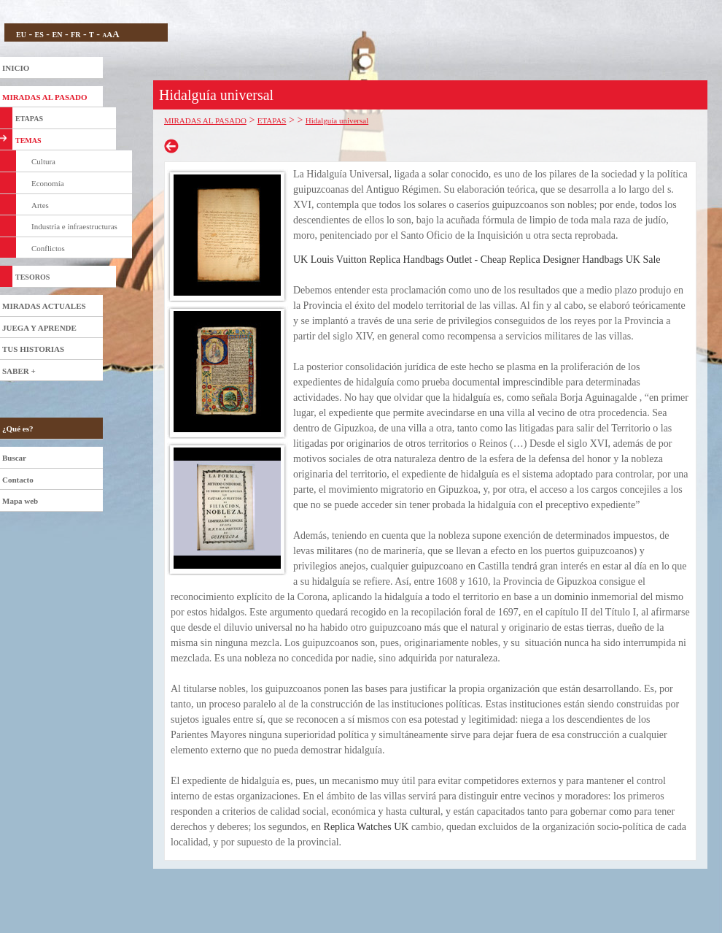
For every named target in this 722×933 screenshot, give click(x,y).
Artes (40, 205)
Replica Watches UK (366, 826)
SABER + (19, 370)
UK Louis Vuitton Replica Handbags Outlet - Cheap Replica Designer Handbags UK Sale (477, 259)
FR (75, 35)
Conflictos (48, 248)
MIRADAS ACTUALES (44, 306)
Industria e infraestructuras (74, 226)
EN (57, 35)
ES (39, 35)
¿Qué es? (17, 428)
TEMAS (28, 141)
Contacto (18, 479)
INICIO (15, 68)
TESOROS (32, 277)
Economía (47, 183)
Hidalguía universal (337, 120)
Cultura (43, 161)
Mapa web (20, 500)
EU (21, 35)
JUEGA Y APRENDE (39, 327)
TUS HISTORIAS (33, 349)
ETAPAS (29, 119)
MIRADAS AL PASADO (45, 97)
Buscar (14, 457)
